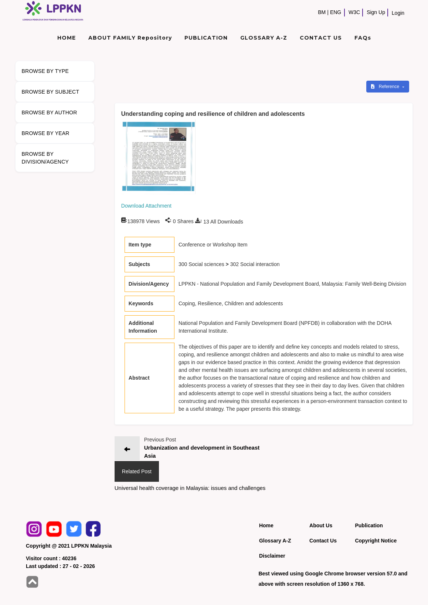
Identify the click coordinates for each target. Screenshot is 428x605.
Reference (385, 86)
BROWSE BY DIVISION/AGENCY (45, 158)
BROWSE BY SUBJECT (50, 92)
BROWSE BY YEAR (45, 133)
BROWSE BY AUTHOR (49, 112)
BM (322, 12)
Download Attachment (146, 206)
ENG (335, 12)
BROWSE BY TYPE (45, 71)
